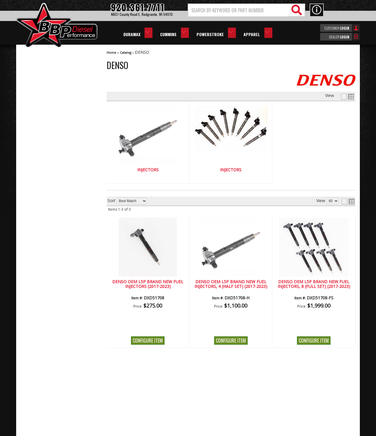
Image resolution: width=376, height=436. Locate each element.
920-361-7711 (45, 243)
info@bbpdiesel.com (209, 402)
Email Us (40, 231)
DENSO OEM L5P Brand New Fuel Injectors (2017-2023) (147, 284)
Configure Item (148, 340)
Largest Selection (48, 189)
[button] (246, 10)
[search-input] (238, 10)
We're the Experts (49, 172)
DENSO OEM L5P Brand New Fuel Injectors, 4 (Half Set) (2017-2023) (230, 284)
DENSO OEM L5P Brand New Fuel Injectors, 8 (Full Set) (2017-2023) (314, 284)
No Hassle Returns (50, 205)
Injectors (148, 169)
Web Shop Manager (240, 431)
